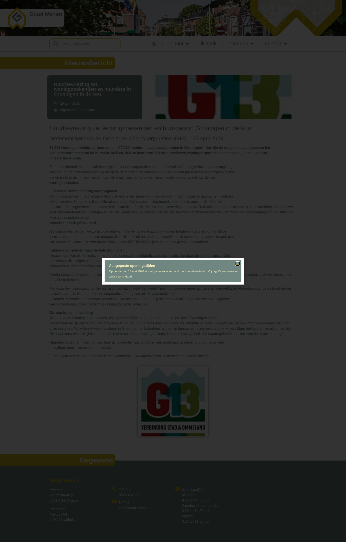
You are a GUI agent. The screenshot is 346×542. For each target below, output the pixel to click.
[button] (237, 263)
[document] (173, 271)
